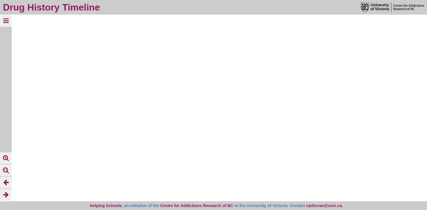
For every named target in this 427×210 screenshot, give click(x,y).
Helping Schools (106, 205)
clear (51, 20)
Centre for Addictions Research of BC (197, 205)
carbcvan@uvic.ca (324, 205)
